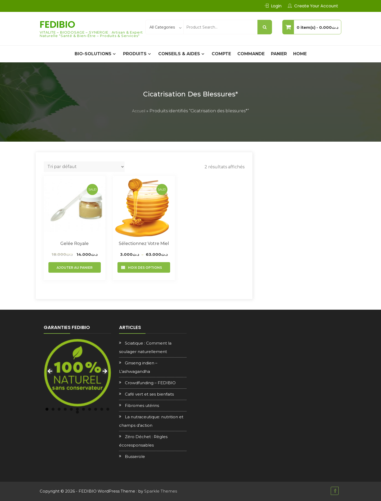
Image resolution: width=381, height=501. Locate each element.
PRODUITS (135, 53)
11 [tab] (107, 409)
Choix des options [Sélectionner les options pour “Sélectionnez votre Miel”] (144, 268)
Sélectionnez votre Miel (144, 243)
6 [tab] (77, 409)
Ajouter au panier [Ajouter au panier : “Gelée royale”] (75, 268)
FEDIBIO (57, 24)
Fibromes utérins (142, 405)
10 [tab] (101, 409)
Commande (251, 53)
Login (276, 6)
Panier (279, 53)
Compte (221, 53)
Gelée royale (74, 243)
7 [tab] (83, 409)
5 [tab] (71, 409)
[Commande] (84, 166)
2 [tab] (53, 409)
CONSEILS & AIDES (179, 53)
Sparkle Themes (160, 491)
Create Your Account (316, 6)
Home (300, 53)
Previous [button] (50, 371)
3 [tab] (59, 409)
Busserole (135, 456)
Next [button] (104, 371)
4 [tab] (65, 409)
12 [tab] (77, 412)
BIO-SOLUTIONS (93, 53)
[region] (77, 372)
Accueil (138, 111)
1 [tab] (47, 409)
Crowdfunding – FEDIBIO (150, 382)
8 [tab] (89, 409)
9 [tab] (95, 409)
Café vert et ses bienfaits (149, 394)
